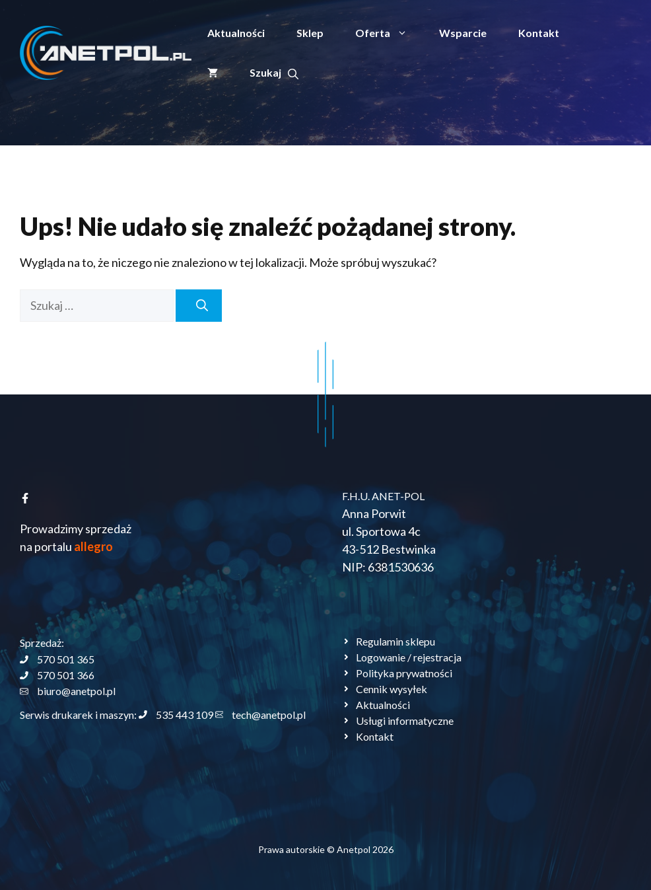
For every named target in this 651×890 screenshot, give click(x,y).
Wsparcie (463, 32)
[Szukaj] (199, 305)
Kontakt (538, 32)
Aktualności (236, 32)
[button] (274, 73)
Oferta (389, 33)
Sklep (310, 32)
